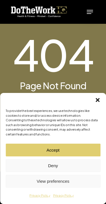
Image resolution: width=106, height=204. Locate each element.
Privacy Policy (39, 195)
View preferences (53, 181)
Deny (53, 165)
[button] (97, 100)
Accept (53, 150)
